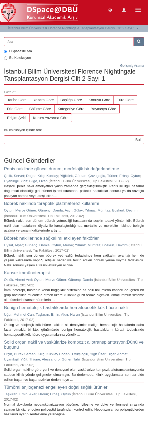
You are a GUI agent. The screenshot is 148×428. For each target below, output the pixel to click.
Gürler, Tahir (71, 359)
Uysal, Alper (13, 245)
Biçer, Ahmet (117, 354)
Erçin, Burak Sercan (20, 354)
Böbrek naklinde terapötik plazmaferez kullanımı (51, 203)
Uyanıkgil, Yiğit (15, 181)
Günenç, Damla (50, 210)
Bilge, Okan (38, 181)
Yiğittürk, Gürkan (73, 176)
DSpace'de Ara (18, 51)
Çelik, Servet (14, 176)
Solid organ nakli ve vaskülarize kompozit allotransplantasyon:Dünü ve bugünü (74, 345)
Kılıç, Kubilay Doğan (54, 354)
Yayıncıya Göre (103, 109)
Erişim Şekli (16, 118)
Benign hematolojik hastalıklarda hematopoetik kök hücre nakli (66, 307)
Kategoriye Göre (71, 109)
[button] (110, 9)
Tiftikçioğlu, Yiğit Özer (88, 354)
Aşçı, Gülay (74, 210)
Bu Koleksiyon (17, 58)
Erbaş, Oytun (129, 176)
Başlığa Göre (71, 100)
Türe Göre (125, 100)
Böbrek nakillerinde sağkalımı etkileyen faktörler (51, 238)
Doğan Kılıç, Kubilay (42, 176)
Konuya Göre (99, 100)
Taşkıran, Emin (47, 314)
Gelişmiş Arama (132, 66)
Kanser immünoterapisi (27, 272)
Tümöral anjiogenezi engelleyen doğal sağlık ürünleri (56, 387)
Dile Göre (15, 109)
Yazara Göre (43, 100)
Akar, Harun (70, 314)
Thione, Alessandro (44, 359)
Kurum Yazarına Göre (50, 118)
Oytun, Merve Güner (20, 210)
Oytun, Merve (62, 245)
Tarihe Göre (17, 100)
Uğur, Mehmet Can (19, 314)
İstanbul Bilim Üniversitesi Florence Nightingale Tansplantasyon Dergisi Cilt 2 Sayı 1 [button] (73, 28)
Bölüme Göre (40, 109)
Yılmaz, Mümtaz (97, 210)
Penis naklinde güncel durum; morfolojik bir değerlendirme (61, 168)
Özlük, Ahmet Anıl (18, 280)
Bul (138, 140)
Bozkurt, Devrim (124, 210)
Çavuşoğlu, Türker (102, 176)
